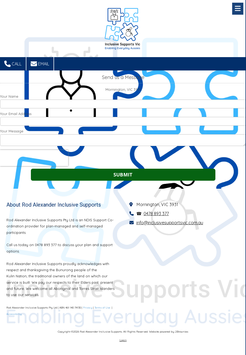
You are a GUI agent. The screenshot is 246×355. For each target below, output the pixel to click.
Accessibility (14, 313)
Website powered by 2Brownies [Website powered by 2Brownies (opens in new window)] (168, 331)
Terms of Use (103, 307)
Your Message (11, 131)
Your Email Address (15, 114)
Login (123, 340)
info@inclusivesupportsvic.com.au (169, 222)
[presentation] (34, 158)
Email (40, 64)
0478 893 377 (156, 213)
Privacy (87, 307)
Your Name (9, 96)
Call (13, 64)
